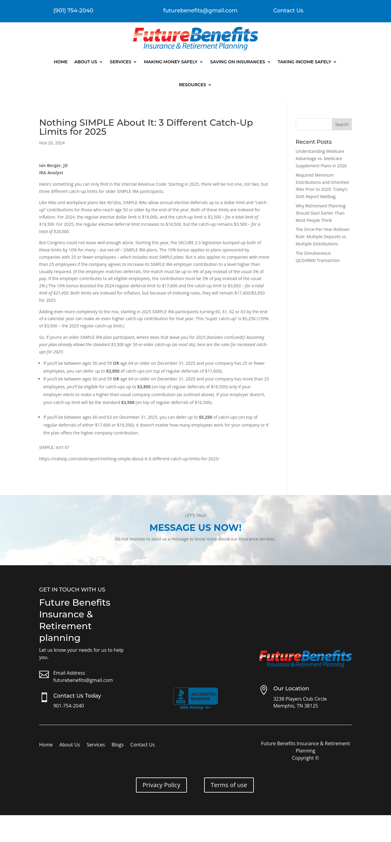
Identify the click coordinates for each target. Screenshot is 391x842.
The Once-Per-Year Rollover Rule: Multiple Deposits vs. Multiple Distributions (323, 236)
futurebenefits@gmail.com (83, 680)
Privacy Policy (161, 785)
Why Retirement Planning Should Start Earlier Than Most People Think (320, 213)
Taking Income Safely (304, 62)
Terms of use (229, 785)
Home (61, 62)
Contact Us (288, 10)
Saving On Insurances (237, 62)
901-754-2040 (68, 705)
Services (120, 62)
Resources (192, 84)
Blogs (118, 745)
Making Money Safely (170, 62)
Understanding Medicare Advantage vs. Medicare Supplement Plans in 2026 (321, 158)
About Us (85, 62)
